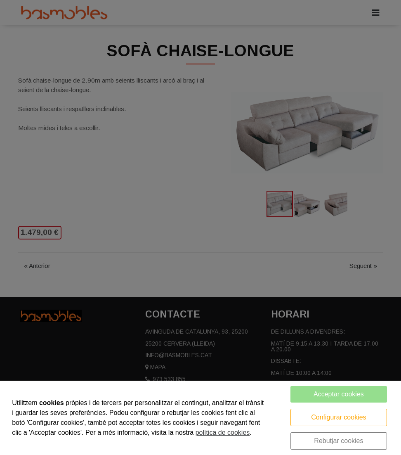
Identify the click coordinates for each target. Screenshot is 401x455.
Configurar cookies (338, 417)
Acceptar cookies (339, 394)
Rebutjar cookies (338, 440)
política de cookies (223, 432)
